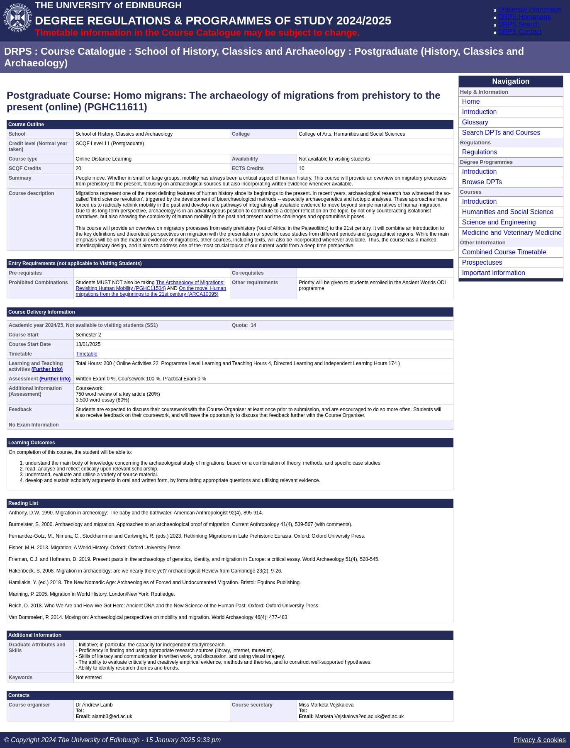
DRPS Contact (519, 31)
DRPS (18, 51)
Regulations (479, 152)
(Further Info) (47, 369)
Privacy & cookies (540, 739)
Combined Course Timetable (504, 252)
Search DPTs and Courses (501, 132)
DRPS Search (519, 24)
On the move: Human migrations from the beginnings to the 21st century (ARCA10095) (151, 291)
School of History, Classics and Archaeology (240, 51)
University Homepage (530, 9)
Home (471, 101)
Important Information (493, 272)
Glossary (475, 122)
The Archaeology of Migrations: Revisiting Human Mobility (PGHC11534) (150, 285)
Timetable (86, 354)
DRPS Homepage (524, 16)
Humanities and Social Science (508, 211)
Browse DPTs (482, 181)
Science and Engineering (499, 222)
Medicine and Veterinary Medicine (512, 232)
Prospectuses (482, 262)
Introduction (479, 111)
